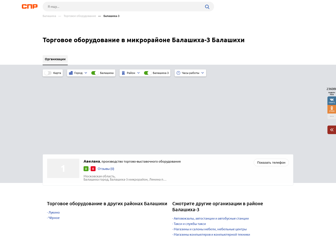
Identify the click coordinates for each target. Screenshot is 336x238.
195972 (331, 102)
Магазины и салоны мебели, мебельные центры (210, 155)
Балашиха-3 (161, 73)
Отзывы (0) (106, 94)
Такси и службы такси (190, 149)
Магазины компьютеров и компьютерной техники (212, 160)
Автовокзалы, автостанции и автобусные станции (211, 144)
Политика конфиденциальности (100, 234)
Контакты (138, 222)
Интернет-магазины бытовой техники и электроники (214, 165)
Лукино (54, 138)
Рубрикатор (50, 222)
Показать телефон (271, 88)
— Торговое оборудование (77, 16)
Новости (77, 222)
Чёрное (54, 143)
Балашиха (49, 16)
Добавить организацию (274, 222)
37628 (331, 111)
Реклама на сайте (107, 222)
